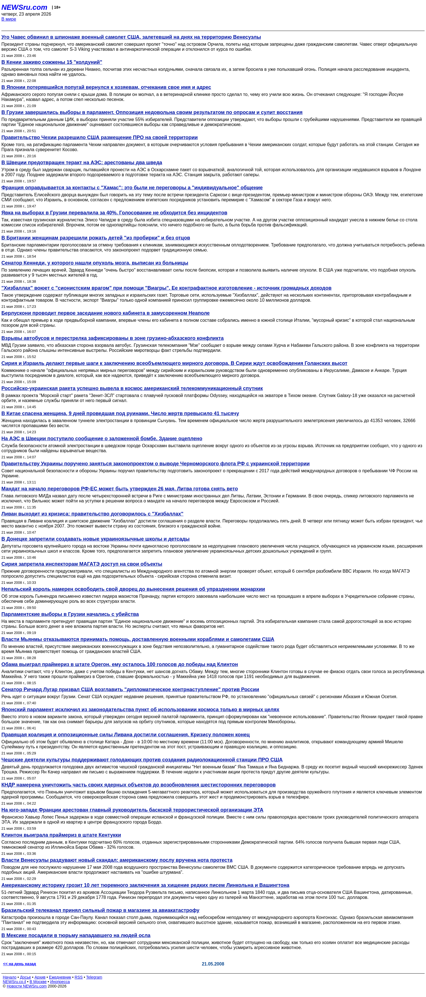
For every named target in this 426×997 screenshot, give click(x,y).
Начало (9, 977)
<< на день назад (19, 964)
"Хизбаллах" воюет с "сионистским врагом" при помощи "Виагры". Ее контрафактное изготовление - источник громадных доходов (166, 288)
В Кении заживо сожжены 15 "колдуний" (51, 62)
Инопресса (60, 981)
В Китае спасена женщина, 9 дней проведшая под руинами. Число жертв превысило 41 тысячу (120, 413)
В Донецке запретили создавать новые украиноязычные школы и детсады (95, 539)
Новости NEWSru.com (27, 986)
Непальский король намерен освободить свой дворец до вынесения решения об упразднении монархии (133, 589)
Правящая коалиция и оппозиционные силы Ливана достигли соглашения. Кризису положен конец (125, 734)
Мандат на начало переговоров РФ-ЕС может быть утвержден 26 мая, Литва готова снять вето (119, 489)
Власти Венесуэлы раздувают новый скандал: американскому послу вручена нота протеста (117, 860)
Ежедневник (60, 977)
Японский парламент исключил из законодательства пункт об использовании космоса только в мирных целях (140, 709)
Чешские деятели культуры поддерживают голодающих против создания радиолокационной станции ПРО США (142, 760)
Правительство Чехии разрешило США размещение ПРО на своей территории (99, 137)
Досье (25, 977)
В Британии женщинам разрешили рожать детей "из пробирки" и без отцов (95, 238)
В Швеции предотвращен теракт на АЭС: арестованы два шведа (81, 162)
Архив (40, 977)
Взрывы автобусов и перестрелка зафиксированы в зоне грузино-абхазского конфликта (112, 338)
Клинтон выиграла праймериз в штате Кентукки (61, 835)
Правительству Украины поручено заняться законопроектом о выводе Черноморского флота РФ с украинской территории (155, 463)
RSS (79, 977)
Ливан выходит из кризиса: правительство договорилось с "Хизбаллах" (92, 514)
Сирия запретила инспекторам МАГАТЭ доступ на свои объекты (81, 564)
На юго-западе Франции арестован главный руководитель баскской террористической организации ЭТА (132, 810)
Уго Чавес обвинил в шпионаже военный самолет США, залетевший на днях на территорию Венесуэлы (131, 37)
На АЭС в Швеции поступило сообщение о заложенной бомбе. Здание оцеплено (101, 438)
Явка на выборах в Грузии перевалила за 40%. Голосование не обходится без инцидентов (114, 213)
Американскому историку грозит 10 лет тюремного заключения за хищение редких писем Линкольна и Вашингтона (145, 885)
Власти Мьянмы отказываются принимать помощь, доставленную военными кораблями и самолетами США (137, 639)
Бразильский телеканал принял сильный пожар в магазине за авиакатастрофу (100, 910)
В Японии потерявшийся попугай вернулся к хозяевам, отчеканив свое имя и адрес (106, 87)
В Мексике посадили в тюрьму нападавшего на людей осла (75, 935)
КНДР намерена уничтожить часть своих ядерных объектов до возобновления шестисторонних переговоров (138, 785)
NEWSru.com (24, 7)
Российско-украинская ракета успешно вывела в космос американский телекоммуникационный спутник (132, 388)
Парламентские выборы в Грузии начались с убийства (70, 614)
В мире (8, 19)
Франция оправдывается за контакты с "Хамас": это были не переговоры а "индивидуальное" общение (132, 187)
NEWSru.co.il (14, 981)
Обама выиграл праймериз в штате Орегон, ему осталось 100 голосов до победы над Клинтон (119, 664)
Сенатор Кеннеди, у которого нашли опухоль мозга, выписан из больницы (94, 263)
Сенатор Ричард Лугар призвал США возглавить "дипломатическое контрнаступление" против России (130, 689)
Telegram (94, 977)
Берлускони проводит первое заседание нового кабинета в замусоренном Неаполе (105, 313)
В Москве (38, 981)
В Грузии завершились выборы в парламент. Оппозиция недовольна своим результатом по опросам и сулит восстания (152, 112)
